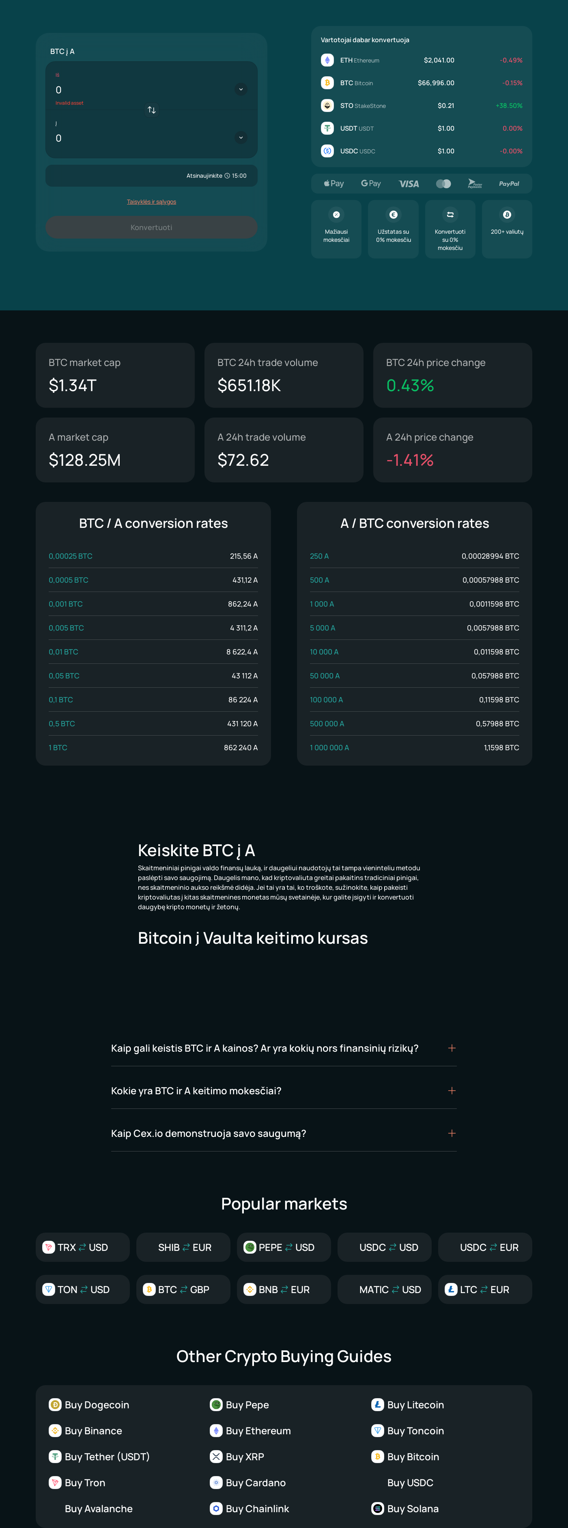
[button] (284, 1048)
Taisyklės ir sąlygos (151, 201)
